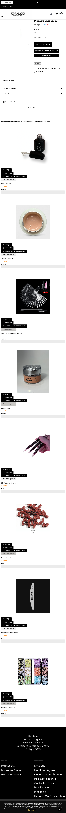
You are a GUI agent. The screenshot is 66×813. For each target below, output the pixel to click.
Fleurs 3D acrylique (8, 707)
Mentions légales (44, 770)
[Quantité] (45, 37)
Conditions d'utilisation (48, 774)
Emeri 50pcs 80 (6, 558)
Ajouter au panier (43, 44)
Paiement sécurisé (45, 779)
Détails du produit (9, 88)
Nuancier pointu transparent (11, 333)
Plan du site (41, 787)
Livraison (33, 736)
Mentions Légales (33, 739)
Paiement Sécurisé (33, 742)
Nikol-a (46, 803)
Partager (42, 25)
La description (8, 80)
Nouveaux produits (12, 770)
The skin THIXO (7, 258)
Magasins (40, 791)
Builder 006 (5, 408)
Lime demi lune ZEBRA (9, 633)
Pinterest (47, 25)
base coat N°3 (6, 184)
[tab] (33, 80)
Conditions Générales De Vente (33, 745)
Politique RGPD (33, 749)
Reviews (6, 94)
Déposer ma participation (49, 796)
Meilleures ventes (11, 774)
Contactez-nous (44, 783)
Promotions (8, 766)
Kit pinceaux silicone (8, 483)
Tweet (45, 25)
